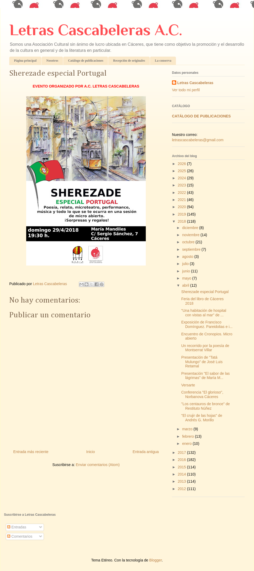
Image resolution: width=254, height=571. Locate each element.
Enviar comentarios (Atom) (98, 465)
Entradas (16, 527)
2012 (182, 489)
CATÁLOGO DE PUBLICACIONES (201, 116)
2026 (182, 164)
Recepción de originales (129, 60)
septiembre (191, 249)
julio (186, 264)
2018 (182, 221)
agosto (188, 256)
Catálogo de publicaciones (85, 60)
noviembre (191, 235)
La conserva (163, 60)
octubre (189, 242)
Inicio (90, 452)
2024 (182, 178)
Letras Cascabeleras (195, 83)
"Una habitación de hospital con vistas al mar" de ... (203, 312)
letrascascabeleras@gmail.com (198, 140)
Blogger (155, 560)
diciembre (190, 228)
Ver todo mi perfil (186, 90)
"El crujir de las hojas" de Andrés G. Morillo (201, 417)
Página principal (25, 60)
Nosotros (52, 60)
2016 (182, 460)
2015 (182, 467)
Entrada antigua (146, 452)
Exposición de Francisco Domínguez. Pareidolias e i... (207, 324)
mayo (187, 278)
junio (186, 271)
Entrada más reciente (30, 452)
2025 (182, 171)
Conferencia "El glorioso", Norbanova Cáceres (202, 394)
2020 (182, 207)
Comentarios (19, 536)
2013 (182, 481)
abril (186, 285)
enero (187, 443)
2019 (182, 214)
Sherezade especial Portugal (205, 292)
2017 (182, 452)
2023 (182, 185)
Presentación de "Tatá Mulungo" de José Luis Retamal (202, 361)
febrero (188, 436)
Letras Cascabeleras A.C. (95, 30)
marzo (187, 429)
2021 (182, 200)
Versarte (188, 385)
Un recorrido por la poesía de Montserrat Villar (205, 348)
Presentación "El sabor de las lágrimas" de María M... (205, 375)
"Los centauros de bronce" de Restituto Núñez (205, 406)
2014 (182, 474)
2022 (182, 192)
